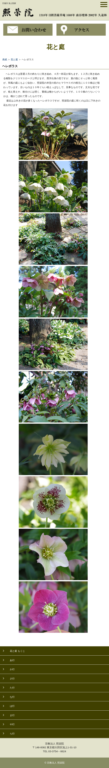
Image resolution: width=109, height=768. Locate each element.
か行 (12, 669)
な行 (12, 697)
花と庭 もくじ (17, 651)
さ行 (12, 678)
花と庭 (14, 59)
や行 (12, 724)
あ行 (12, 660)
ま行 (12, 715)
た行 (12, 687)
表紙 (4, 59)
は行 (12, 706)
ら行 (12, 733)
